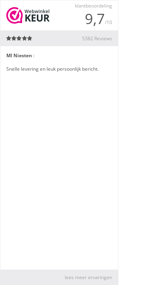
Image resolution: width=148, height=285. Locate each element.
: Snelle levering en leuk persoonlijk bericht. (52, 62)
